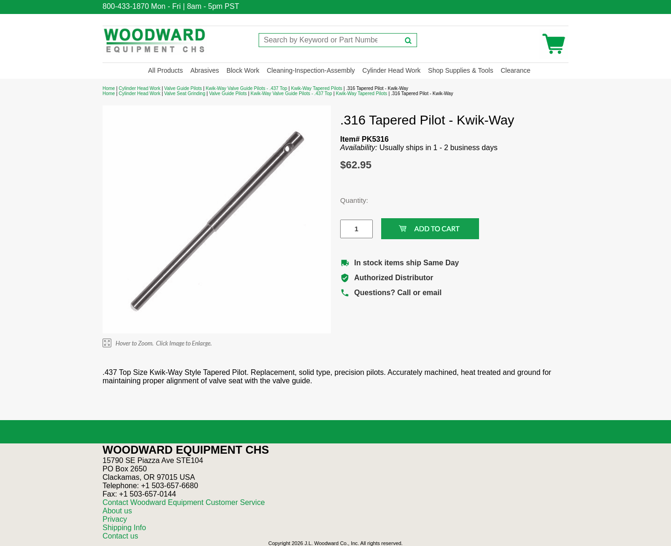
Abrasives (204, 70)
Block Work (243, 70)
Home (109, 88)
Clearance (515, 70)
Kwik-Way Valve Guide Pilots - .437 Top (246, 88)
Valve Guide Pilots (183, 88)
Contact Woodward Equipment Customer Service (184, 502)
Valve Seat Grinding (184, 93)
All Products (165, 70)
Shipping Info (124, 528)
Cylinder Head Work (392, 70)
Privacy (115, 519)
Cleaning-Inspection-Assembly (311, 70)
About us (117, 511)
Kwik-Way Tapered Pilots (316, 88)
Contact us (120, 536)
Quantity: (349, 200)
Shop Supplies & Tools (460, 70)
